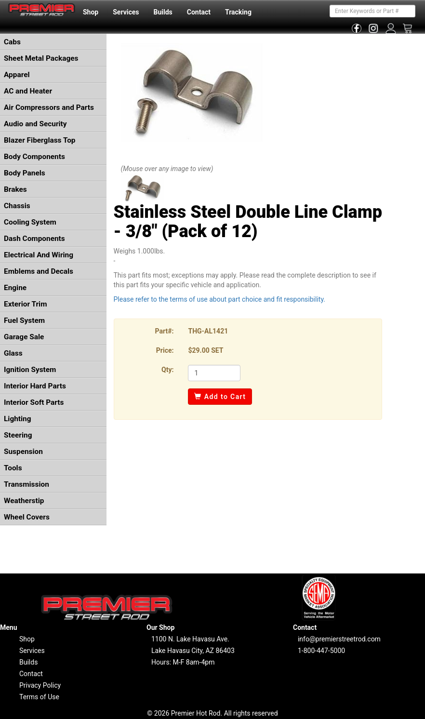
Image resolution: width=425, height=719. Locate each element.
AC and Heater (28, 91)
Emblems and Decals (38, 271)
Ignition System (30, 369)
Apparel (17, 74)
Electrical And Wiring (38, 255)
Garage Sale (24, 337)
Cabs (12, 42)
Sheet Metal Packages (41, 58)
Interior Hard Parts (35, 386)
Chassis (17, 205)
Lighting (17, 418)
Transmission (26, 484)
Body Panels (24, 173)
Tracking (238, 12)
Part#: (164, 331)
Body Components (34, 156)
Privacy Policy (40, 685)
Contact (199, 12)
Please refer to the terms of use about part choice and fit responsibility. (220, 299)
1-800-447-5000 (321, 650)
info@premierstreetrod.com (339, 639)
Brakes (15, 189)
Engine (15, 287)
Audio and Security (35, 124)
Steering (18, 435)
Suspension (23, 451)
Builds (163, 12)
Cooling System (30, 222)
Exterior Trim (25, 304)
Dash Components (34, 238)
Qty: (167, 369)
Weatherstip (24, 500)
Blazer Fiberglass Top (40, 140)
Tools (13, 468)
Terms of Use (39, 697)
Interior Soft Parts (34, 402)
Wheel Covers (27, 517)
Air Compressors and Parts (49, 107)
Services (126, 12)
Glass (13, 353)
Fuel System (24, 320)
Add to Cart (220, 396)
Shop (90, 12)
